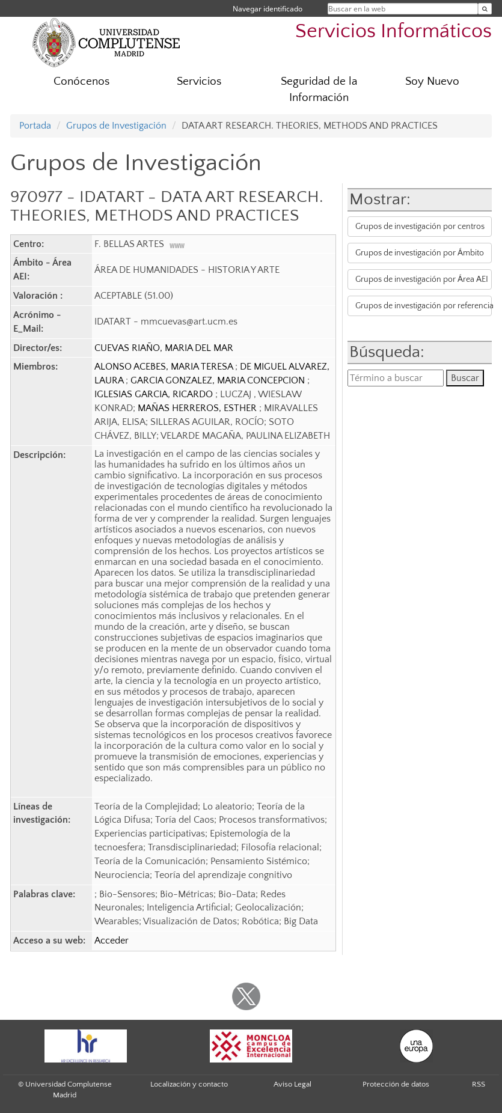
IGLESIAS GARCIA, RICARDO (154, 394)
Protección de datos (396, 1084)
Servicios (199, 81)
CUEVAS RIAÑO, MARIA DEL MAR (163, 348)
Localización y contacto (189, 1084)
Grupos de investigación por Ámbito (419, 253)
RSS (478, 1084)
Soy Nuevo (432, 81)
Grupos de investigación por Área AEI (421, 279)
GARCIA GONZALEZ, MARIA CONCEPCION (218, 380)
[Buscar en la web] (485, 8)
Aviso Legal (292, 1084)
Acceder (111, 940)
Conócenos (81, 81)
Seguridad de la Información (319, 89)
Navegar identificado (267, 9)
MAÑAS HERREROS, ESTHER (198, 408)
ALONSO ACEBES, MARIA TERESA (164, 366)
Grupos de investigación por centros (420, 226)
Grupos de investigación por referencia (423, 306)
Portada (35, 125)
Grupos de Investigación (116, 125)
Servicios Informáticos (393, 31)
